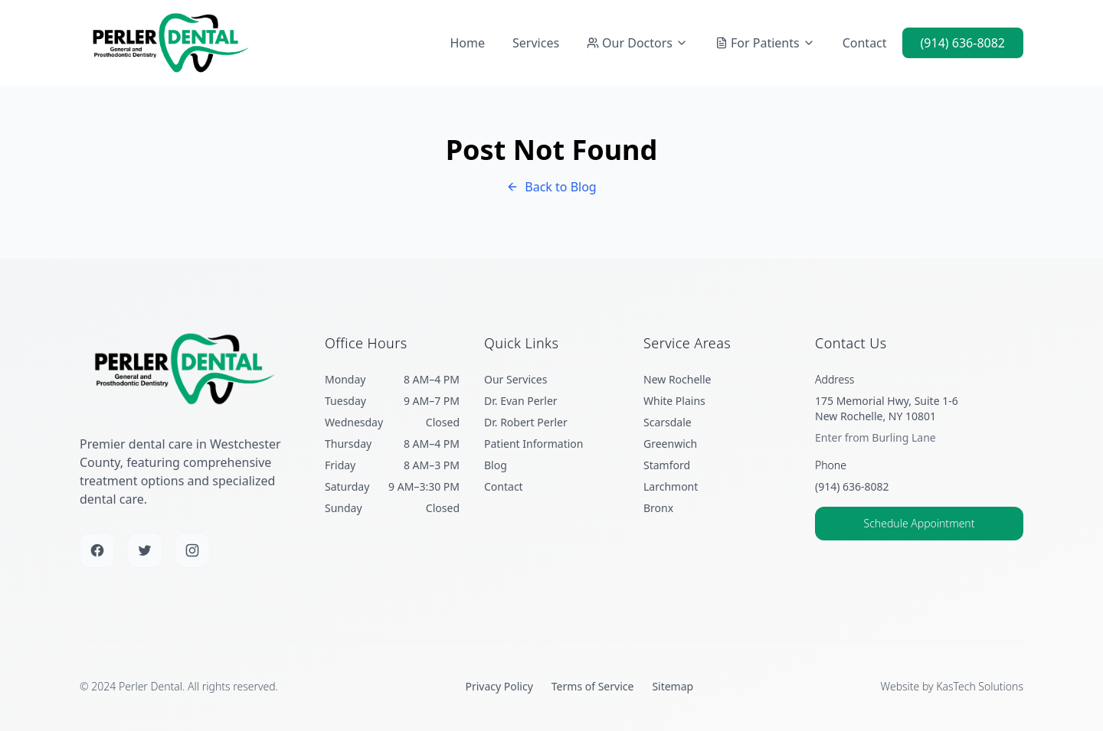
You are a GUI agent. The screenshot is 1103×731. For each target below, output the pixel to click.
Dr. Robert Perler (526, 422)
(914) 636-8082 (963, 42)
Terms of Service (593, 686)
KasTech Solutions (979, 686)
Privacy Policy (498, 686)
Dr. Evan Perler (521, 400)
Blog (495, 465)
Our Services (515, 379)
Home (468, 42)
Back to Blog (551, 186)
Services (535, 42)
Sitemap (672, 686)
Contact (865, 42)
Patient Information (533, 443)
